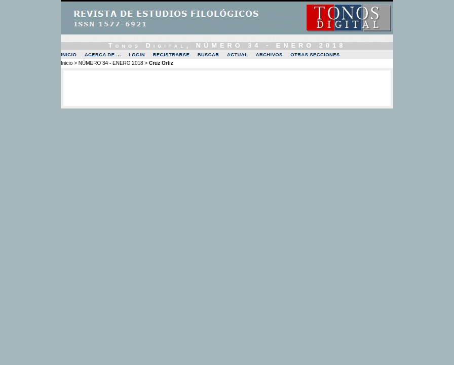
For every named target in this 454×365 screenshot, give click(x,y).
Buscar (208, 54)
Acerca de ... (103, 54)
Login (137, 54)
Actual (237, 54)
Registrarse (171, 54)
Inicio (69, 54)
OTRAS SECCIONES (314, 54)
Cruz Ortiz (161, 63)
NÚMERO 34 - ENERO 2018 (111, 63)
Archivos (269, 54)
